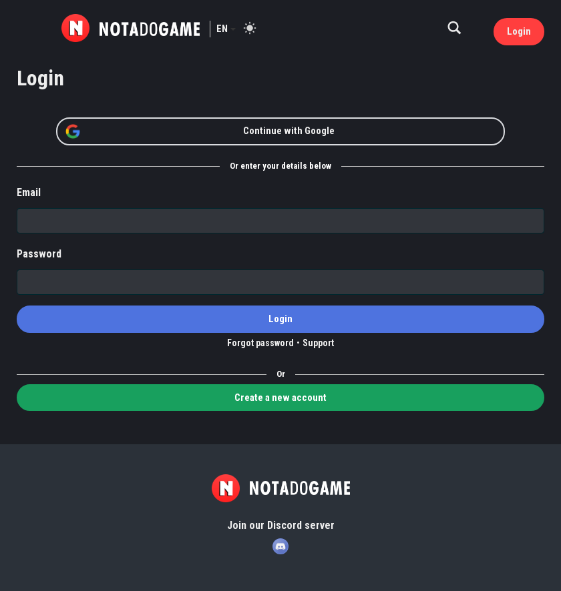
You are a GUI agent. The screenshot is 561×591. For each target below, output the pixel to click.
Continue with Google (199, 131)
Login (519, 31)
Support (318, 343)
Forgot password (260, 343)
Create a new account (280, 398)
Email (29, 192)
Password (39, 253)
